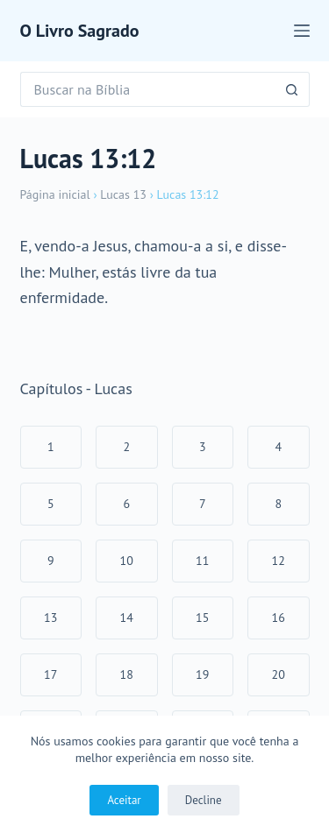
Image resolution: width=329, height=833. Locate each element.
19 (202, 674)
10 (126, 560)
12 (278, 560)
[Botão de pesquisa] (292, 89)
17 (50, 674)
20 (278, 674)
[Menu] (302, 31)
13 (50, 617)
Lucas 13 (123, 194)
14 (126, 617)
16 (278, 617)
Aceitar (123, 800)
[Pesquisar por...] (147, 89)
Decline (203, 800)
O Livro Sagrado (79, 30)
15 (202, 617)
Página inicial (55, 194)
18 (126, 674)
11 (202, 560)
